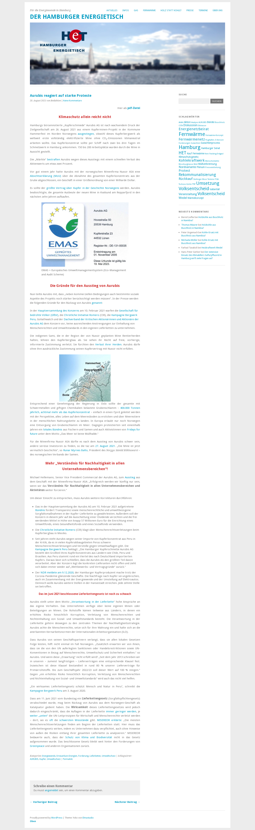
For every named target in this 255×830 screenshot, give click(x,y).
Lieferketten (95, 756)
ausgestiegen (86, 133)
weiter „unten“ (39, 715)
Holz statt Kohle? (171, 10)
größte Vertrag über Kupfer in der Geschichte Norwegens (82, 188)
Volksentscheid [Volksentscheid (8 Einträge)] (211, 193)
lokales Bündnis (52, 429)
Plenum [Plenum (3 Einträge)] (201, 167)
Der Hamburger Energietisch (76, 16)
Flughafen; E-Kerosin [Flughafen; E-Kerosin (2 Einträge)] (214, 140)
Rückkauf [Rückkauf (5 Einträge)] (186, 179)
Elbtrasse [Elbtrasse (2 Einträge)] (202, 125)
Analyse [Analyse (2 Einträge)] (194, 122)
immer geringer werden (121, 711)
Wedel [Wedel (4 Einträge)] (183, 198)
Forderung (83, 756)
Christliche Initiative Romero (81, 315)
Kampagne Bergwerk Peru (51, 549)
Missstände (82, 720)
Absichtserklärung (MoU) (45, 176)
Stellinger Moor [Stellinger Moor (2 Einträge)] (200, 179)
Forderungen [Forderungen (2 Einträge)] (184, 143)
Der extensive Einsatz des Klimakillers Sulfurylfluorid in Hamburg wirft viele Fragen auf (201, 255)
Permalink (68, 759)
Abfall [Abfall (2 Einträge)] (181, 122)
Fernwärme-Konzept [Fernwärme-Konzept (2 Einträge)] (214, 135)
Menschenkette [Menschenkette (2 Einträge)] (212, 161)
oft (51, 720)
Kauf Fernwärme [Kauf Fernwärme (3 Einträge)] (195, 153)
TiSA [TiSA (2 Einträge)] (217, 179)
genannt (97, 302)
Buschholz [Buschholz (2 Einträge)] (220, 122)
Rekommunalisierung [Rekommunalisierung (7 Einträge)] (197, 174)
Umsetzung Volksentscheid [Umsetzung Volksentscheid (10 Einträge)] (199, 186)
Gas (136, 10)
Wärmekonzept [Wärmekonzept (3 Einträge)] (196, 198)
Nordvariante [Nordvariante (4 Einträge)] (187, 167)
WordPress (56, 817)
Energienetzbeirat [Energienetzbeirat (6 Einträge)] (194, 129)
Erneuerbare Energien (66, 756)
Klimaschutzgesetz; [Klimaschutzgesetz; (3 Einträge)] (189, 156)
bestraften (53, 159)
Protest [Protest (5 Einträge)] (184, 170)
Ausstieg (130, 477)
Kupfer (42, 759)
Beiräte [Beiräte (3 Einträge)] (210, 122)
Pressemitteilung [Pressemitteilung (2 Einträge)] (213, 167)
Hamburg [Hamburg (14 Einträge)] (189, 147)
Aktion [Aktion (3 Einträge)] (187, 122)
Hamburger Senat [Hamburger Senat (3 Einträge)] (210, 148)
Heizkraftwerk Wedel (212, 247)
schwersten (66, 720)
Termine (203, 10)
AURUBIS (34, 759)
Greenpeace (37, 746)
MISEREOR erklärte (109, 720)
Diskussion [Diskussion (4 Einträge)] (190, 125)
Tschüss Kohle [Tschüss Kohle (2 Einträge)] (185, 184)
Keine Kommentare (72, 100)
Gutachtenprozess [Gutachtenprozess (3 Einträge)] (210, 142)
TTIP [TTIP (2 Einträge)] (194, 184)
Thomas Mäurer (189, 224)
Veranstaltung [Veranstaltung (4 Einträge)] (188, 194)
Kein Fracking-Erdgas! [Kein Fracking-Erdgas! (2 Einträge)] (214, 154)
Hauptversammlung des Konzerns (58, 310)
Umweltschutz (108, 756)
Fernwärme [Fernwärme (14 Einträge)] (192, 134)
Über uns (218, 10)
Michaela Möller (189, 240)
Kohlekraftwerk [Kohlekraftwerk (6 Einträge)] (192, 160)
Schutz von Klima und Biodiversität (88, 737)
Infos (125, 10)
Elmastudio (88, 817)
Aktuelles (111, 10)
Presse (190, 10)
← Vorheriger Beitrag (43, 802)
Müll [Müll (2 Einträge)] (196, 164)
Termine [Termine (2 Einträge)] (211, 179)
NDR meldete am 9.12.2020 (57, 572)
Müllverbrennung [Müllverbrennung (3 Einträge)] (207, 163)
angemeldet (51, 790)
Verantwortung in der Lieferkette (93, 601)
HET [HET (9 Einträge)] (182, 152)
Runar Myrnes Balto (75, 450)
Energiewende (48, 756)
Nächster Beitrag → (127, 802)
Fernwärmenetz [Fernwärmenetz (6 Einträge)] (192, 139)
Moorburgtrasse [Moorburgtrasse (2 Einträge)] (186, 164)
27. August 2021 (105, 446)
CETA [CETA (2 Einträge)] (181, 125)
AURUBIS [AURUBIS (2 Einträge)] (202, 122)
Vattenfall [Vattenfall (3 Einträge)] (215, 189)
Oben (33, 821)
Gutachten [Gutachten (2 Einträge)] (195, 143)
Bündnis (40, 510)
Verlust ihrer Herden (108, 344)
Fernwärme (149, 10)
